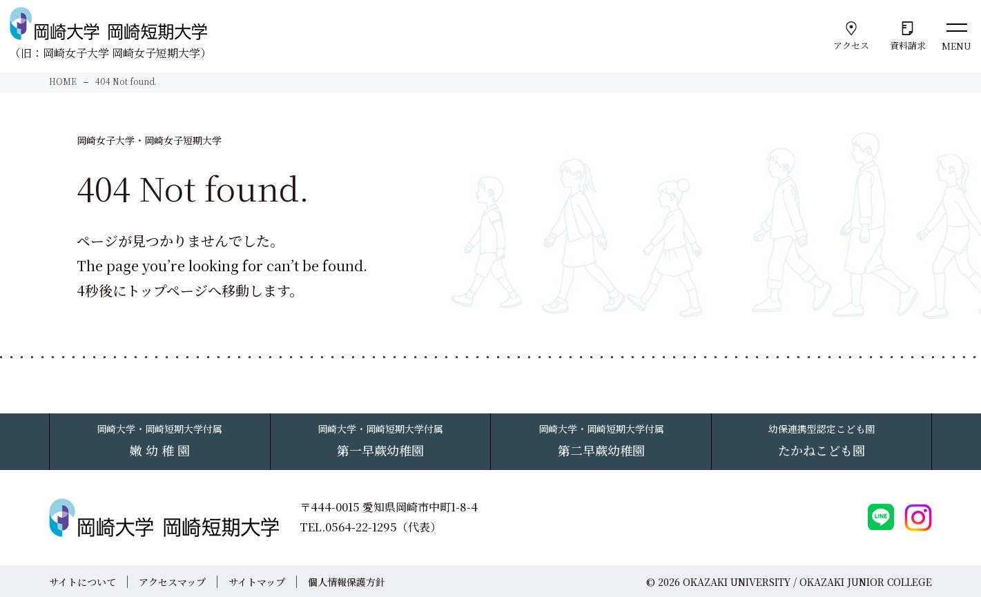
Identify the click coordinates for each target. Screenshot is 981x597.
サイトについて (82, 581)
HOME (63, 81)
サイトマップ (257, 581)
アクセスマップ (172, 581)
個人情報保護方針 (346, 581)
